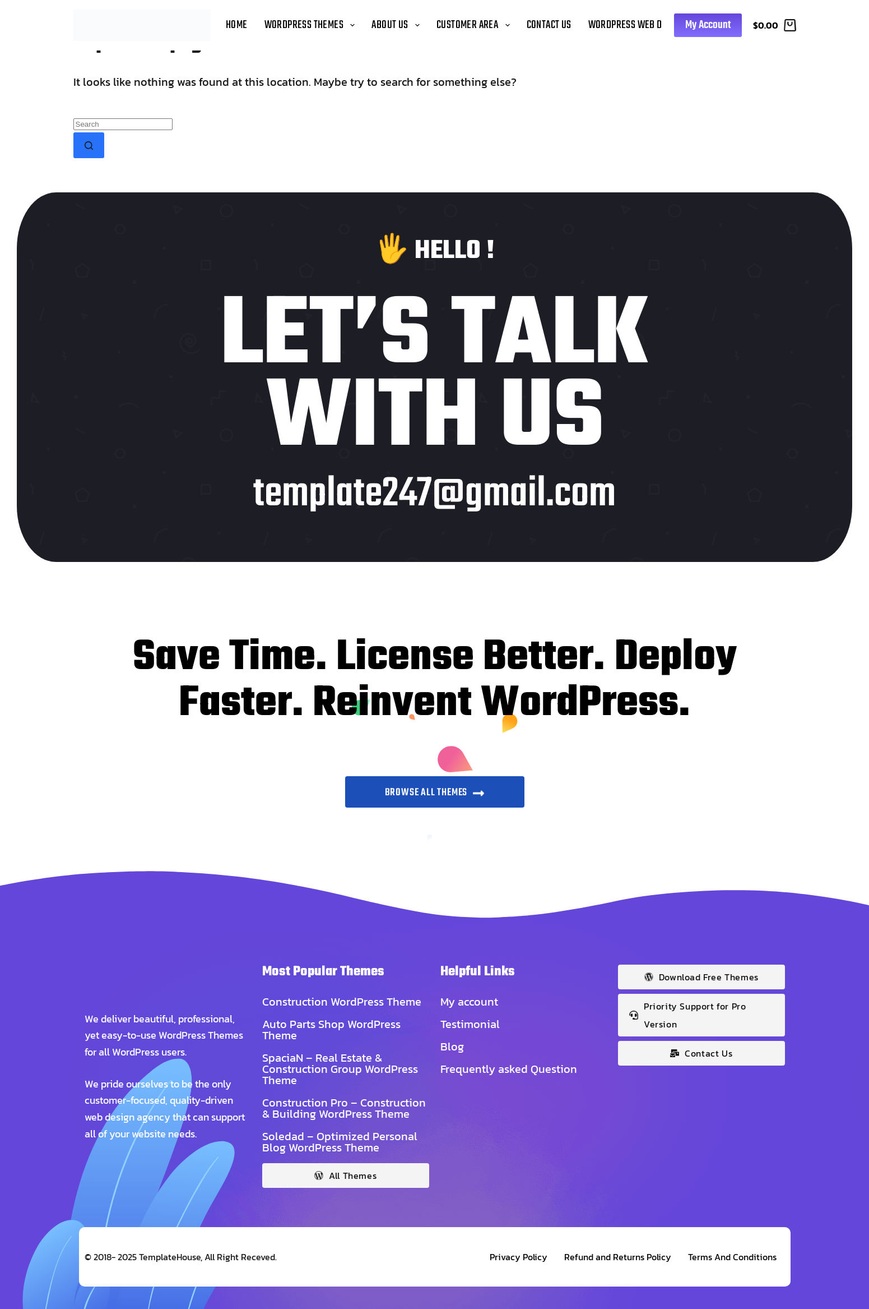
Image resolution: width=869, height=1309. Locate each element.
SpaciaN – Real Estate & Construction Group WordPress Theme (340, 1069)
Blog (452, 1046)
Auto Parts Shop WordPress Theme (331, 1030)
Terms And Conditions (732, 1257)
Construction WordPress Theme (341, 1001)
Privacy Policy (518, 1257)
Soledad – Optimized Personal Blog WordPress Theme (339, 1142)
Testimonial (470, 1024)
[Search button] (88, 145)
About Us (397, 25)
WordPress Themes (311, 25)
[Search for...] (123, 124)
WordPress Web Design (636, 25)
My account (469, 1001)
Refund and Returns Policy (617, 1257)
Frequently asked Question (508, 1069)
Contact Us (549, 25)
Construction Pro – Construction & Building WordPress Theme (344, 1108)
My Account (708, 25)
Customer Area (475, 25)
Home (237, 25)
